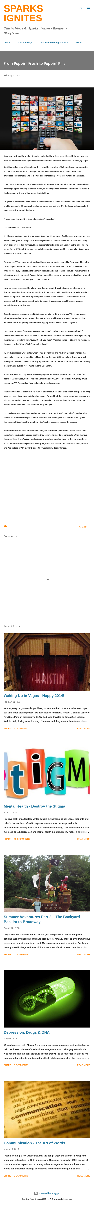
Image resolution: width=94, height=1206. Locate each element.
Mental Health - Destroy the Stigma (34, 806)
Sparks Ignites (23, 13)
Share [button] (83, 527)
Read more (83, 728)
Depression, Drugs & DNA (27, 1032)
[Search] (81, 5)
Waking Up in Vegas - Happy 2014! (34, 696)
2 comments (21, 954)
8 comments (21, 1176)
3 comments (21, 1065)
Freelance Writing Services (54, 42)
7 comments (21, 728)
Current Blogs (25, 42)
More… (80, 42)
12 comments (22, 839)
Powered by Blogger (47, 1193)
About (7, 42)
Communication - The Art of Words (34, 1143)
